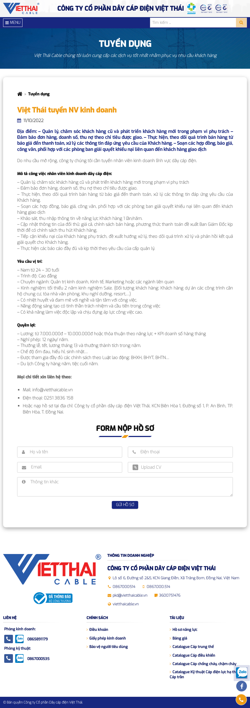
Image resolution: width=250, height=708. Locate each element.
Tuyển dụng (38, 94)
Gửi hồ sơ (125, 504)
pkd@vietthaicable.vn (130, 595)
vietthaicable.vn (126, 604)
